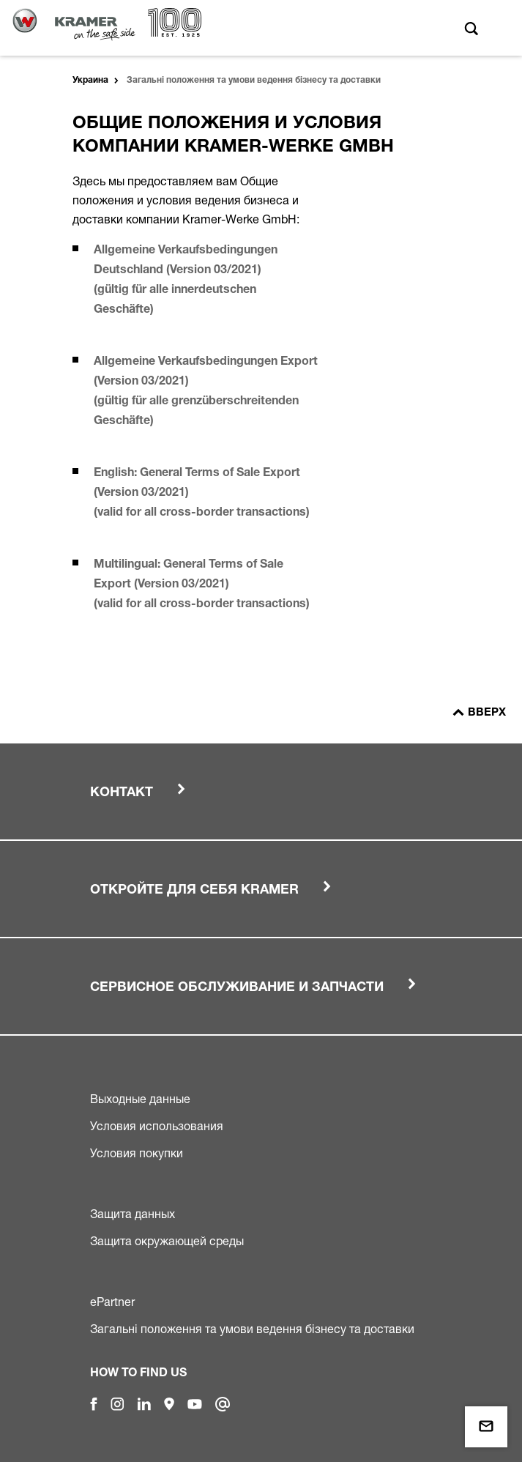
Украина (90, 80)
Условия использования (156, 1125)
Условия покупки (136, 1153)
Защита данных (132, 1213)
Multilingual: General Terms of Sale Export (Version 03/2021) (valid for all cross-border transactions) (205, 585)
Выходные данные (140, 1098)
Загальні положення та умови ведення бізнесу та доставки (252, 1328)
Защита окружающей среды (167, 1240)
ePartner (112, 1301)
